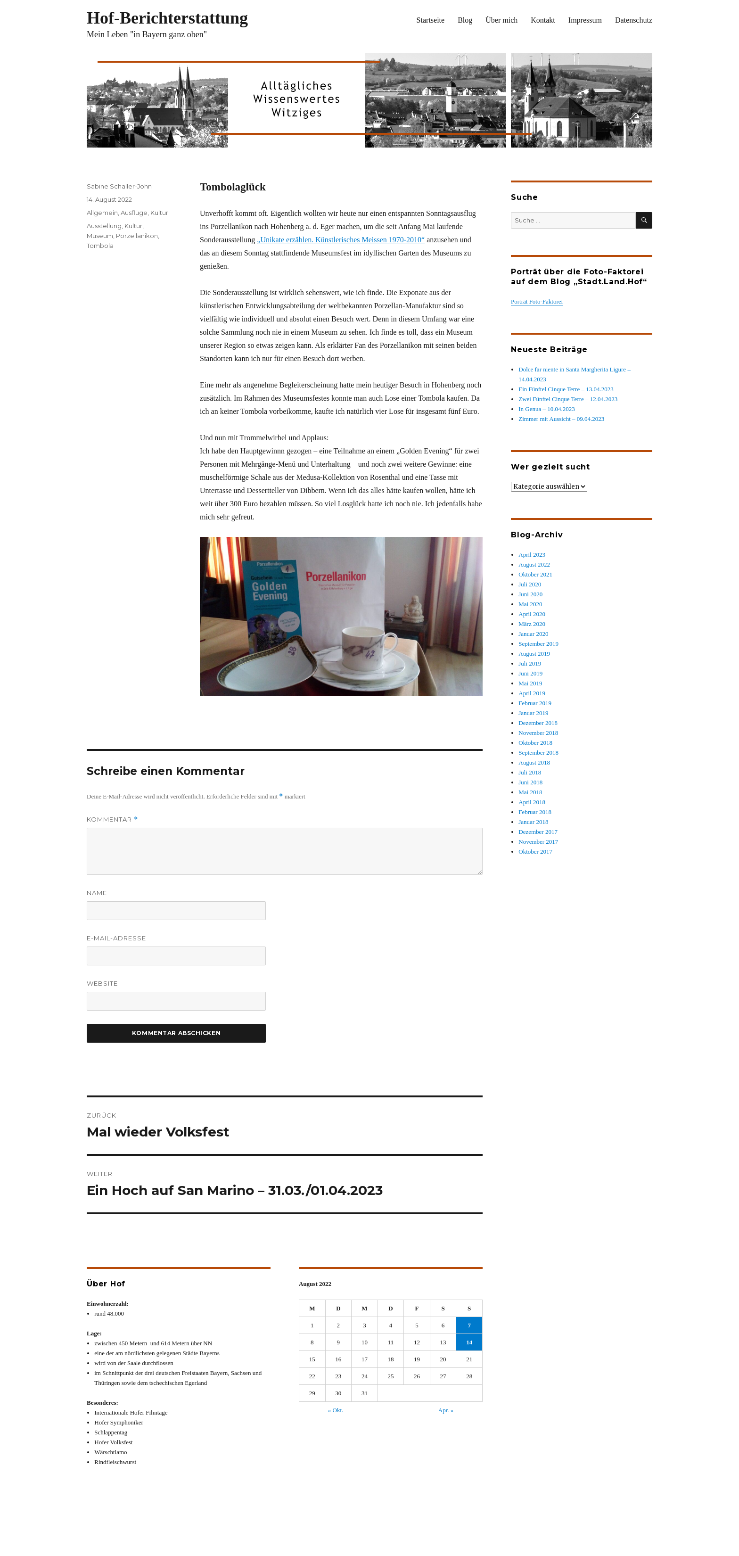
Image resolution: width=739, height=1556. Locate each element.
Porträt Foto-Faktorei (537, 301)
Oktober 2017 (535, 851)
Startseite (431, 20)
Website (102, 983)
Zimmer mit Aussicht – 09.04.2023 (561, 418)
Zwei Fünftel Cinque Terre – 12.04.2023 (567, 399)
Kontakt (543, 20)
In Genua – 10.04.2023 (546, 408)
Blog (465, 20)
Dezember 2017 (538, 831)
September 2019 (538, 643)
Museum (100, 235)
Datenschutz (633, 20)
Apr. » (446, 1410)
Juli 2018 (529, 772)
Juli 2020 (529, 584)
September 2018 (538, 752)
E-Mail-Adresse (116, 938)
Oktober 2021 (535, 574)
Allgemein (102, 212)
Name (97, 893)
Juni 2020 (530, 594)
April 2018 (531, 802)
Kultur (159, 212)
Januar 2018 (533, 821)
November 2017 (538, 841)
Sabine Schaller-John (119, 186)
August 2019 (534, 653)
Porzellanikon (137, 235)
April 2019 (531, 693)
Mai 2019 (530, 683)
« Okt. (336, 1410)
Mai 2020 (530, 604)
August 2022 (534, 564)
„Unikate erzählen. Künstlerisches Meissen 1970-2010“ (341, 240)
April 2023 (531, 554)
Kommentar (112, 819)
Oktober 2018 (535, 742)
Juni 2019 (530, 673)
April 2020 (531, 613)
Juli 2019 (529, 663)
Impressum (585, 20)
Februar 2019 (534, 703)
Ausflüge (134, 212)
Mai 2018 (530, 792)
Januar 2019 (533, 712)
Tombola (100, 245)
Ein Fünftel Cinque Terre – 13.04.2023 (565, 389)
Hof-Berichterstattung (167, 17)
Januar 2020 (533, 633)
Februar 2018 (534, 811)
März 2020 (531, 623)
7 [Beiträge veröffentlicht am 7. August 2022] (469, 1325)
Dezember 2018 (538, 722)
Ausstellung (104, 226)
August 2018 (534, 762)
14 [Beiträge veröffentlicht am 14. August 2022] (469, 1342)
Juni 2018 (530, 782)
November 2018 (538, 732)
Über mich (501, 20)
